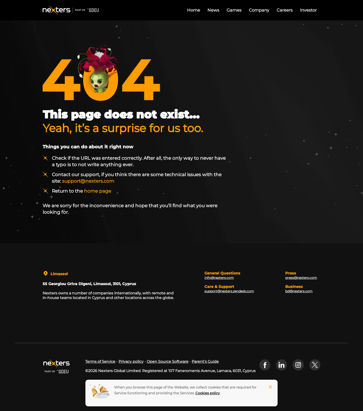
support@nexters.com (88, 181)
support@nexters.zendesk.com (229, 291)
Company (259, 10)
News (213, 10)
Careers (285, 10)
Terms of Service (100, 361)
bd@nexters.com (299, 291)
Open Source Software (167, 361)
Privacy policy (131, 361)
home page (97, 191)
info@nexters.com (219, 278)
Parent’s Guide (205, 361)
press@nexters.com (301, 278)
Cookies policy (207, 393)
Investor (308, 10)
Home (193, 10)
